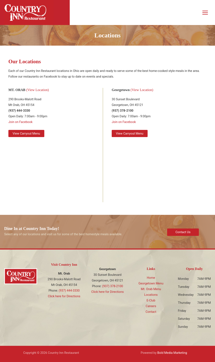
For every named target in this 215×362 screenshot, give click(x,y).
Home (151, 278)
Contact (151, 312)
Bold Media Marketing (172, 353)
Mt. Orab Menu (151, 289)
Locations (151, 295)
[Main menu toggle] (205, 12)
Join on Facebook (20, 122)
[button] (26, 133)
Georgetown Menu (150, 283)
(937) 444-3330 (69, 290)
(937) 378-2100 (112, 286)
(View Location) (37, 90)
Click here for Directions (64, 296)
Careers (151, 306)
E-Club (151, 300)
